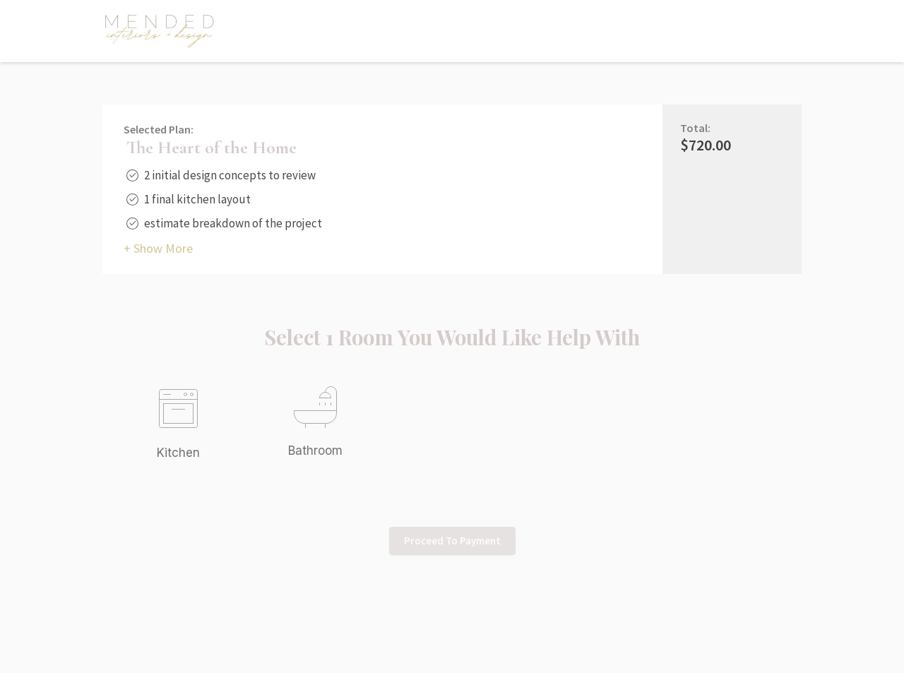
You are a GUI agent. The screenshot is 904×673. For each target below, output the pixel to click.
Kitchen (178, 453)
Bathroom (315, 450)
